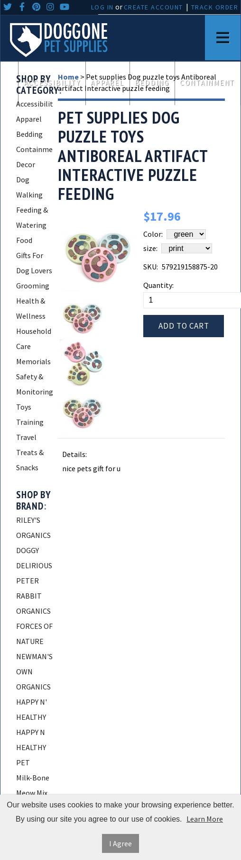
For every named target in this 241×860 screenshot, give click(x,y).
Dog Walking (29, 187)
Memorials (33, 361)
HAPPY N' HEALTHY (31, 709)
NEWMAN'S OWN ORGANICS (34, 671)
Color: (153, 234)
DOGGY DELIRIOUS (34, 558)
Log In (102, 7)
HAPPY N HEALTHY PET (31, 747)
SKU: (150, 266)
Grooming (32, 285)
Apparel (107, 82)
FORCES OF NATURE (34, 633)
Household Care (33, 338)
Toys (23, 407)
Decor (25, 164)
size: (150, 248)
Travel (26, 437)
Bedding (152, 82)
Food (24, 240)
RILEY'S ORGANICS (33, 527)
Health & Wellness (31, 308)
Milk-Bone (32, 777)
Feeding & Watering (32, 217)
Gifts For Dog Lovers (34, 263)
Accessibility (52, 82)
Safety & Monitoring (34, 384)
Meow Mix (31, 792)
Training (30, 422)
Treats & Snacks (30, 460)
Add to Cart (183, 326)
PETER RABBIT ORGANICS (33, 596)
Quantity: (158, 285)
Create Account (153, 7)
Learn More (204, 819)
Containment (207, 82)
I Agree (120, 843)
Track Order (215, 7)
